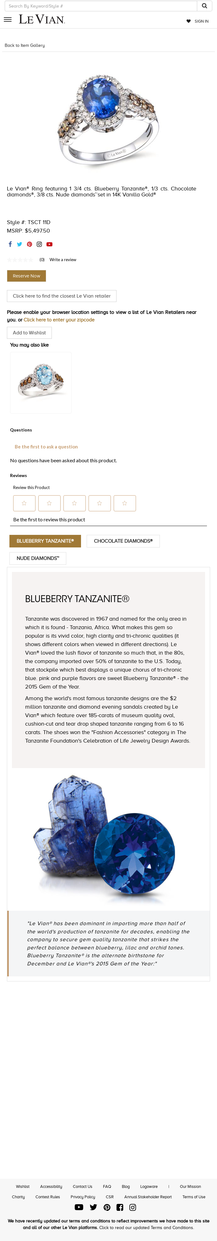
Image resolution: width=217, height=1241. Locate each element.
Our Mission (190, 1186)
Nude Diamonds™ (38, 558)
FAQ (107, 1186)
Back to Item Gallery (25, 45)
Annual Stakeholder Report (148, 1196)
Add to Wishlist (29, 333)
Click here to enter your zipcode (59, 320)
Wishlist (23, 1186)
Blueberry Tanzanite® (45, 541)
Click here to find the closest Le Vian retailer (62, 296)
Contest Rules (47, 1196)
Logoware (149, 1186)
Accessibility (51, 1186)
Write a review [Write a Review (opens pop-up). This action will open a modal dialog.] (63, 259)
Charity (18, 1196)
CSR (110, 1196)
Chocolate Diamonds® (123, 541)
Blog (126, 1186)
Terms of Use (193, 1196)
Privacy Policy (83, 1196)
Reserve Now (26, 275)
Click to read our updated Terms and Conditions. (146, 1227)
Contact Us (82, 1186)
